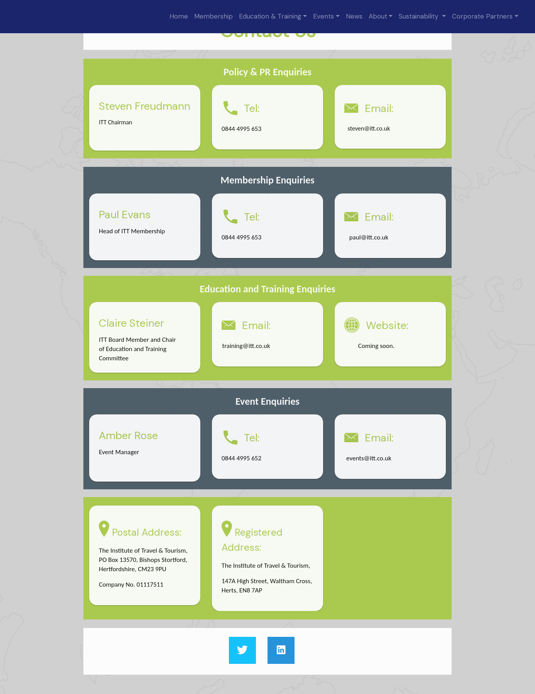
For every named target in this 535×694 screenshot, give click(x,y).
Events (323, 16)
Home (178, 16)
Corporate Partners (482, 16)
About (378, 16)
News (354, 16)
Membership (213, 16)
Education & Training (270, 16)
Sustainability (419, 16)
